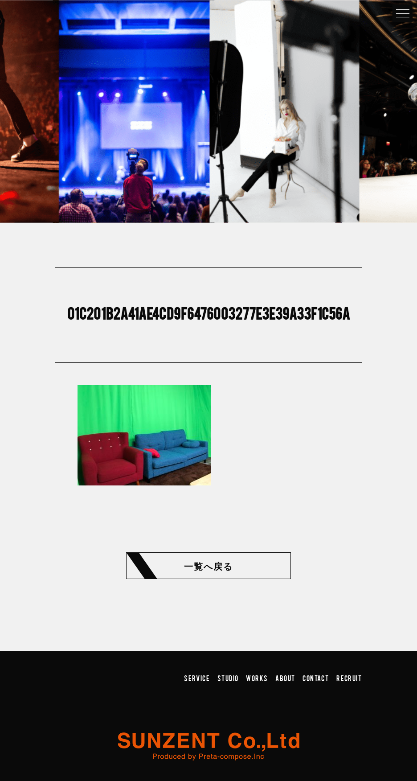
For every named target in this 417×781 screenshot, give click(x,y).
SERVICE (197, 678)
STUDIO (227, 678)
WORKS (257, 678)
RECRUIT (349, 678)
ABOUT (285, 678)
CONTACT (316, 678)
